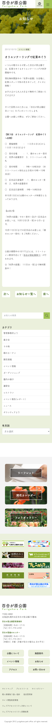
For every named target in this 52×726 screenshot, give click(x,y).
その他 (6, 346)
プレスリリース (22, 688)
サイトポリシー (38, 688)
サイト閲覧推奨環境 (10, 700)
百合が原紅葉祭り (32, 254)
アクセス (13, 669)
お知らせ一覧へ (26, 294)
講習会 (6, 385)
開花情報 (7, 359)
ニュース (7, 405)
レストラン (8, 392)
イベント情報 (24, 49)
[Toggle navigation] (48, 4)
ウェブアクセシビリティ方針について (17, 705)
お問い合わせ (39, 669)
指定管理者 (27, 694)
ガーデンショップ (11, 372)
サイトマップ (7, 688)
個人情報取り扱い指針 (11, 694)
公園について (13, 653)
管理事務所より (10, 333)
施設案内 (39, 653)
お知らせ (39, 661)
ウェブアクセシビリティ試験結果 (15, 711)
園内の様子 (8, 379)
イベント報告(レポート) (14, 399)
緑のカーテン (9, 352)
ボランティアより (11, 412)
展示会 (6, 339)
